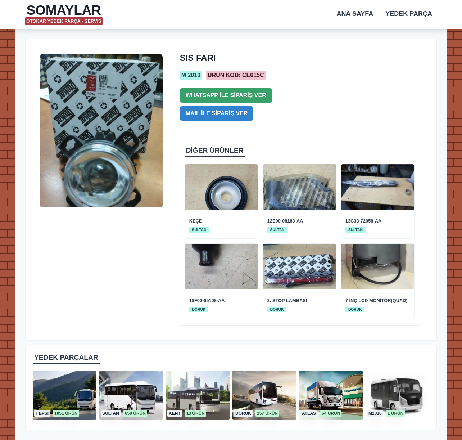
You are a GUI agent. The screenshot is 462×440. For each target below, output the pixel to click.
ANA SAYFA (355, 13)
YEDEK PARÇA (408, 13)
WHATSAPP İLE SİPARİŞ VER (226, 95)
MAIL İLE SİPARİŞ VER (217, 113)
